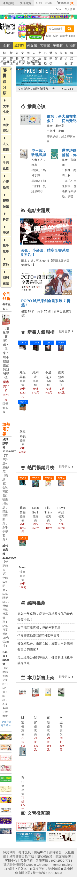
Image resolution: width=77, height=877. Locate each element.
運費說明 (8, 3)
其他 (6, 264)
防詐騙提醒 (63, 856)
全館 (6, 45)
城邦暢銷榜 (4, 53)
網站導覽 (55, 852)
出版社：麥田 (55, 131)
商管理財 (28, 53)
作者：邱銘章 (55, 125)
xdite (72, 35)
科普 (56, 53)
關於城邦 (9, 852)
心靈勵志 (45, 53)
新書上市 (11, 53)
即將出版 (17, 53)
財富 (49, 35)
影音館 (71, 45)
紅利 (39, 3)
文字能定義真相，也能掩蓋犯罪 (39, 627)
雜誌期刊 (71, 53)
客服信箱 (26, 860)
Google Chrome (37, 864)
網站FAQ (40, 852)
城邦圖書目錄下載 (21, 856)
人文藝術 (33, 53)
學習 (61, 53)
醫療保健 (50, 53)
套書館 (45, 45)
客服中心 (11, 860)
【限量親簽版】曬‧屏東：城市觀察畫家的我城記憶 (6, 353)
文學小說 (22, 53)
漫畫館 (58, 45)
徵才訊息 (24, 852)
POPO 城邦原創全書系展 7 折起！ (45, 303)
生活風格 (39, 53)
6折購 (48, 3)
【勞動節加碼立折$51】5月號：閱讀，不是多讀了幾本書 (6, 692)
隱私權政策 (44, 856)
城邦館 (19, 45)
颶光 (55, 35)
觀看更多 (6, 307)
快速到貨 (25, 3)
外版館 (32, 45)
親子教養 (65, 53)
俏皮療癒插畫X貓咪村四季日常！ (40, 635)
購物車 (67, 3)
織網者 (64, 35)
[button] (62, 88)
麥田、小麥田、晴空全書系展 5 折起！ (45, 252)
